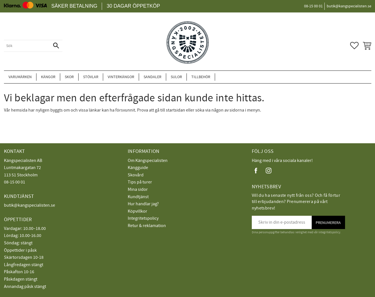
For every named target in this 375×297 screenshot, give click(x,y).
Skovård (136, 175)
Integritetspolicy (143, 218)
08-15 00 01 (14, 182)
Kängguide (138, 167)
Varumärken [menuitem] (20, 77)
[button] (354, 45)
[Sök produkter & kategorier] (27, 46)
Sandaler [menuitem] (152, 77)
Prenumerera (328, 222)
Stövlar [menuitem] (90, 77)
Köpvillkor (137, 211)
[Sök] (56, 46)
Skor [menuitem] (69, 77)
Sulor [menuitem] (176, 77)
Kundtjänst (138, 197)
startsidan (175, 110)
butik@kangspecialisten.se (29, 205)
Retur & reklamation (147, 225)
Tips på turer (140, 182)
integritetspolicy (329, 232)
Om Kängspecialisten (148, 160)
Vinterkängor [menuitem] (121, 77)
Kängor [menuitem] (48, 77)
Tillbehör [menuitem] (200, 77)
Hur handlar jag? (143, 204)
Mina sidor (138, 189)
